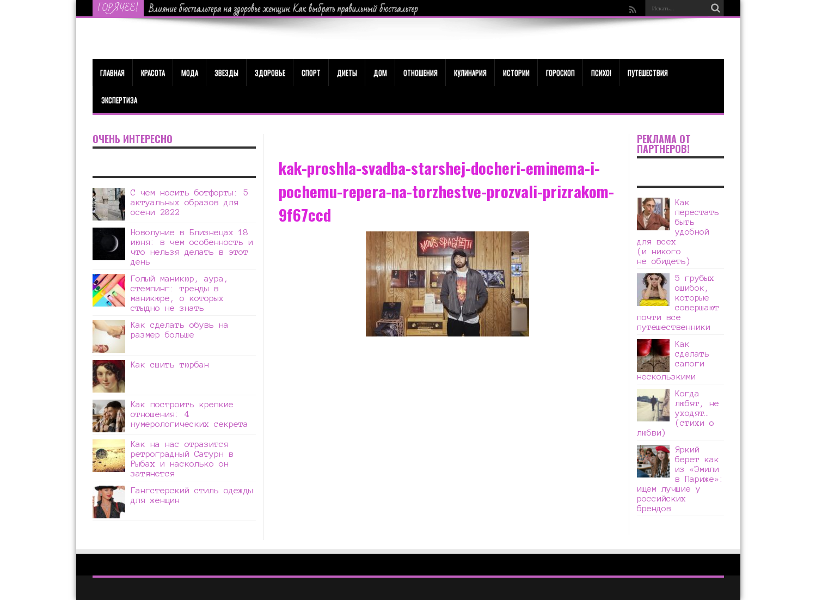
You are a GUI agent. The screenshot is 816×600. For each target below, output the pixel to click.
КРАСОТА (153, 72)
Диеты (347, 72)
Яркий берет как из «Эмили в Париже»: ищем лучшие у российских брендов (680, 479)
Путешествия (648, 72)
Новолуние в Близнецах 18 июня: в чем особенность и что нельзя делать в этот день (192, 247)
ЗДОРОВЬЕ (270, 72)
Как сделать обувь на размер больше (180, 329)
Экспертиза (119, 99)
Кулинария (470, 72)
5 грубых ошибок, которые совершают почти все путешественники (678, 302)
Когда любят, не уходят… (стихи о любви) (678, 413)
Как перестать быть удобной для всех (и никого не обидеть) (678, 232)
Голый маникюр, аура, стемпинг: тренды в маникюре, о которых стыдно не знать (180, 293)
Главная (112, 72)
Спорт (311, 72)
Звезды (226, 72)
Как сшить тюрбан (170, 364)
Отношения (420, 72)
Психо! (601, 72)
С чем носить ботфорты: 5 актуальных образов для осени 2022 (189, 202)
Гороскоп (560, 72)
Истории (516, 72)
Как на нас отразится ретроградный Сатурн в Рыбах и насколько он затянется (182, 458)
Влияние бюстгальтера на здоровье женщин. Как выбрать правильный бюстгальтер (283, 9)
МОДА (189, 72)
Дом (380, 72)
